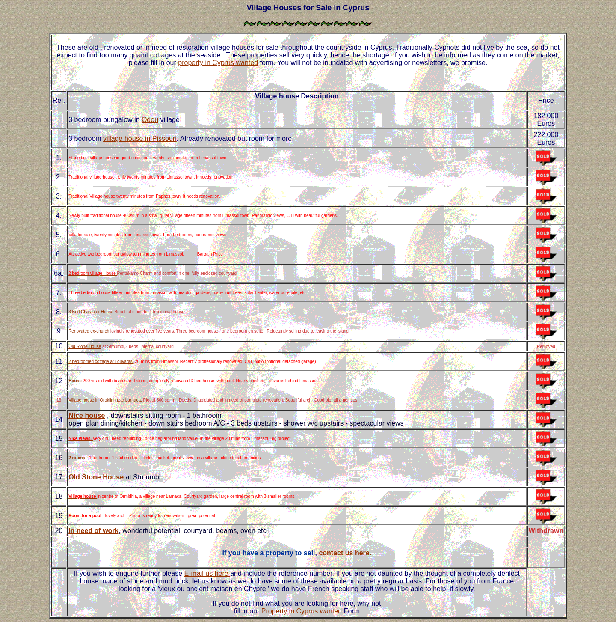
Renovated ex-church (88, 331)
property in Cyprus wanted (218, 62)
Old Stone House (84, 346)
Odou (150, 119)
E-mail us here (207, 573)
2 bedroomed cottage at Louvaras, (100, 361)
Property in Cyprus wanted (301, 611)
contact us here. (345, 553)
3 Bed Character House (90, 312)
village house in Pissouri (140, 138)
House (75, 380)
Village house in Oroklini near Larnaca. (105, 400)
